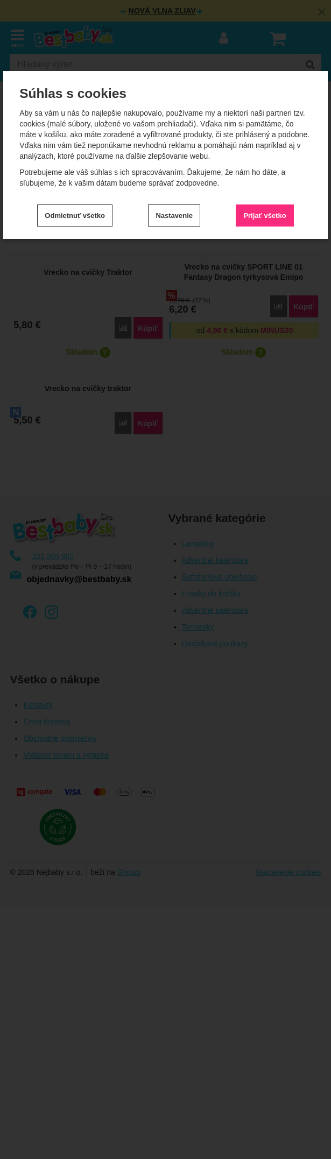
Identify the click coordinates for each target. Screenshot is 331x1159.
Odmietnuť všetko (75, 215)
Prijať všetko (264, 215)
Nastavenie (174, 215)
